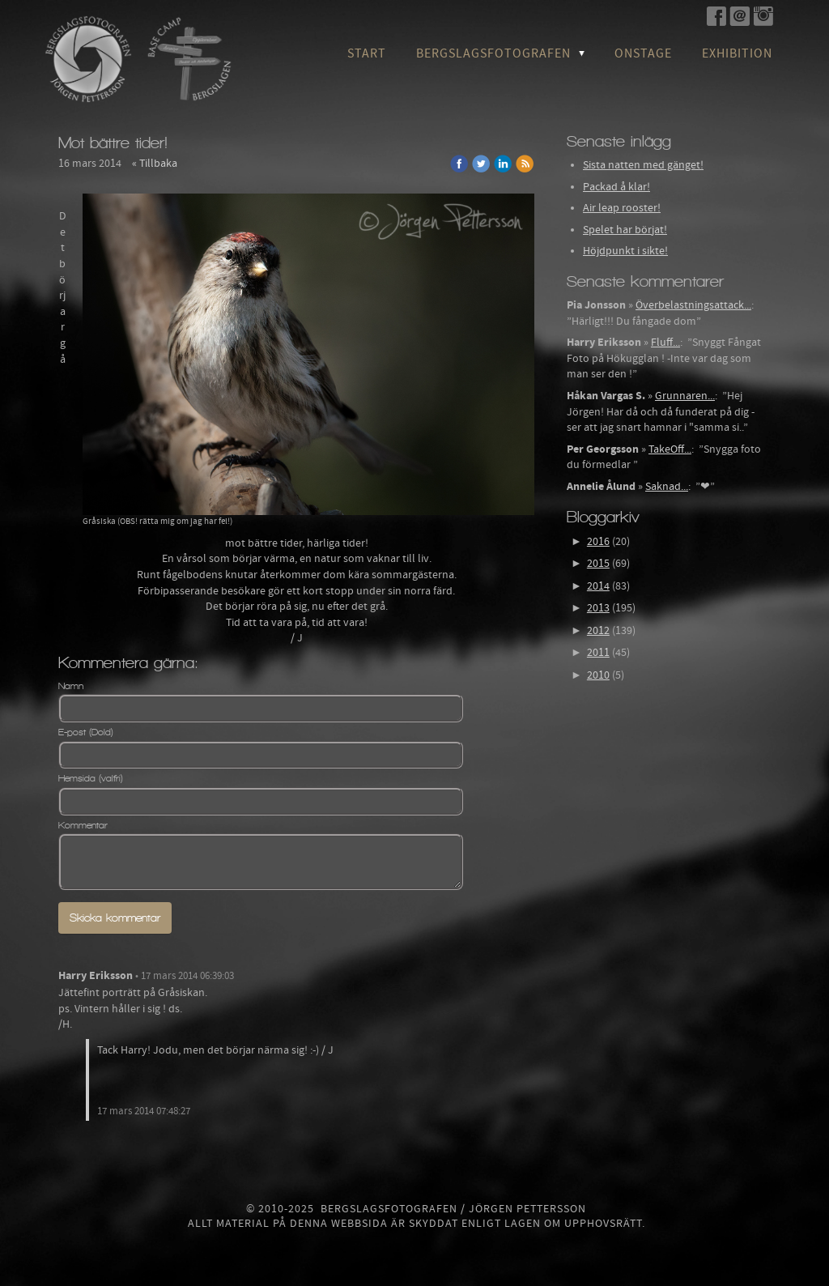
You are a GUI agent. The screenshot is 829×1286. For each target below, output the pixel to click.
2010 (598, 675)
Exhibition (737, 53)
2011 (598, 652)
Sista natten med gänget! (643, 165)
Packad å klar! (616, 187)
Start (366, 53)
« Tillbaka (154, 163)
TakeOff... (669, 449)
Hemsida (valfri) (90, 778)
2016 (598, 541)
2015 (598, 563)
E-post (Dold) (85, 732)
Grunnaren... (685, 396)
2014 (598, 586)
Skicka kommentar (115, 918)
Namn (70, 686)
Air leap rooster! (622, 208)
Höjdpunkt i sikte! (625, 251)
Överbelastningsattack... (693, 305)
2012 (598, 631)
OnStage (643, 53)
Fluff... (665, 342)
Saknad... (666, 486)
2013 (598, 608)
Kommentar (83, 825)
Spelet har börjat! (625, 230)
